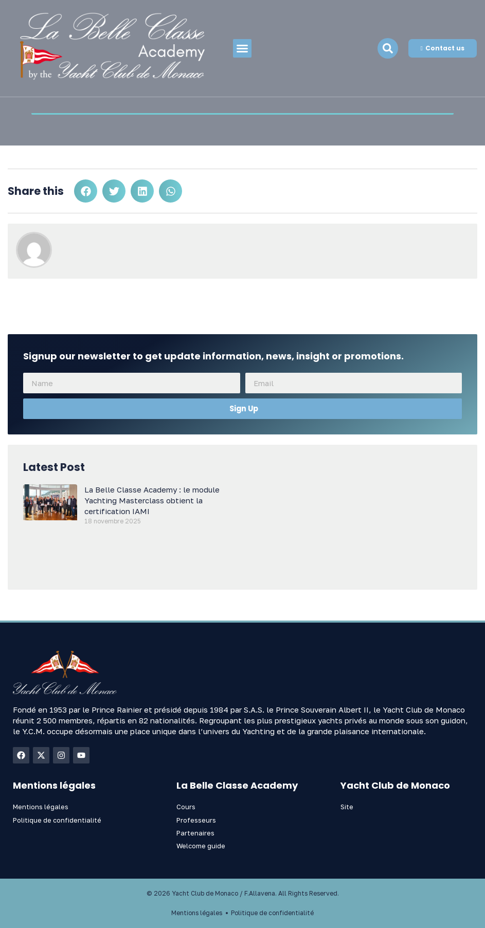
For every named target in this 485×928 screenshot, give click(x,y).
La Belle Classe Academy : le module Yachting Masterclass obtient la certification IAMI (152, 500)
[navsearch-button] (388, 48)
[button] (242, 48)
